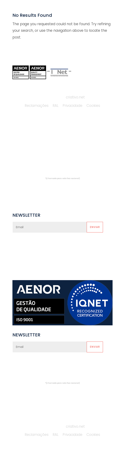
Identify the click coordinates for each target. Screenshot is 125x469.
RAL (56, 105)
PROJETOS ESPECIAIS (71, 159)
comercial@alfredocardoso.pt (62, 187)
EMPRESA (19, 133)
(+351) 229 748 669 (64, 171)
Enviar (95, 227)
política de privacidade (76, 243)
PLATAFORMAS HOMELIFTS (76, 150)
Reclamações (37, 105)
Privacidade (72, 105)
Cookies (93, 105)
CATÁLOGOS (23, 150)
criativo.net (75, 97)
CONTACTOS (23, 159)
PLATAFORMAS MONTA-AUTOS (79, 141)
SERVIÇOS (20, 141)
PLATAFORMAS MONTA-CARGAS (81, 133)
